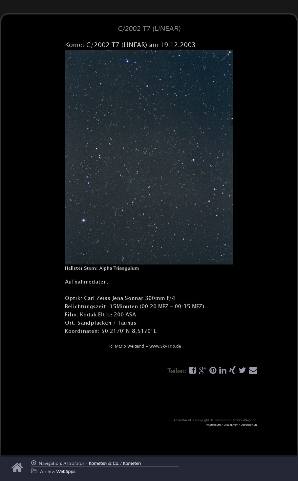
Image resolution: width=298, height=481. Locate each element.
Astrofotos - (91, 463)
